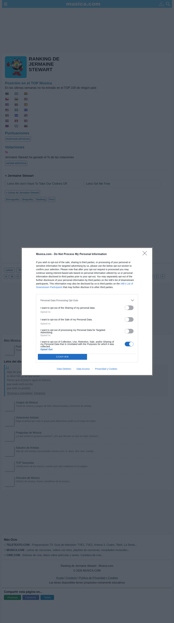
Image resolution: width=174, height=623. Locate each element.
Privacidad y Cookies (106, 368)
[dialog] (87, 311)
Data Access (83, 368)
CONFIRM (62, 357)
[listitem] (87, 300)
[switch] (129, 307)
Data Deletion (64, 368)
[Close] (146, 254)
